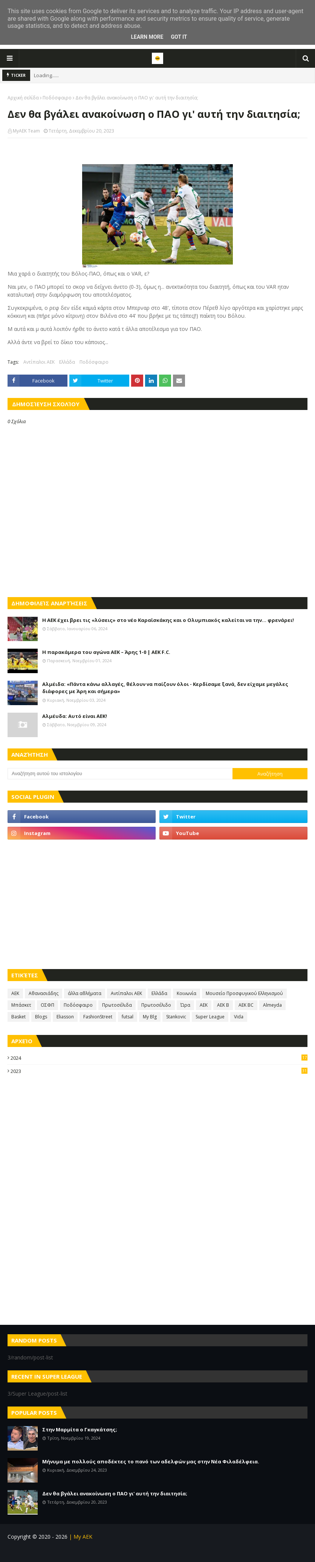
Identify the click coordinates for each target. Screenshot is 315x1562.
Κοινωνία (186, 993)
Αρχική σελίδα (23, 97)
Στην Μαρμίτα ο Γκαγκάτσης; (79, 1429)
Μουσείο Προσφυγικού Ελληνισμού (244, 993)
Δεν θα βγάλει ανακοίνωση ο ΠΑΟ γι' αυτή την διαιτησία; (114, 1493)
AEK (204, 1005)
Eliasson (65, 1016)
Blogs (41, 1016)
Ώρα (185, 1005)
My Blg (150, 1016)
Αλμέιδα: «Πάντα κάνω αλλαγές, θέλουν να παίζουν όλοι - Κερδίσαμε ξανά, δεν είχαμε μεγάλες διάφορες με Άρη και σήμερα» (165, 688)
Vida (238, 1016)
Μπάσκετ (21, 1005)
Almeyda (272, 1005)
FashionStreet (97, 1016)
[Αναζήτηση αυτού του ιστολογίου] (120, 773)
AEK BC (246, 1005)
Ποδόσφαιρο (57, 97)
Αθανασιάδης (43, 993)
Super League (210, 1016)
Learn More (147, 37)
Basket (18, 1016)
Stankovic (176, 1016)
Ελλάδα (67, 362)
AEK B (223, 1005)
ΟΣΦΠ (47, 1005)
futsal (127, 1016)
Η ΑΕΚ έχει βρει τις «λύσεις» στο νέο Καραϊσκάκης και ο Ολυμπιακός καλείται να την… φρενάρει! (168, 620)
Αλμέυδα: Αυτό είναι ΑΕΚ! (74, 716)
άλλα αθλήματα (84, 993)
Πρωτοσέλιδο (156, 1005)
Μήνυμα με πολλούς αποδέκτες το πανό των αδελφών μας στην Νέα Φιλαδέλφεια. (150, 1461)
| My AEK (79, 1536)
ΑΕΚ (15, 993)
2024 (159, 1058)
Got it (179, 37)
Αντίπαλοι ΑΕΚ (39, 362)
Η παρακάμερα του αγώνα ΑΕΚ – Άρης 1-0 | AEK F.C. (106, 652)
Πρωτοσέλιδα (117, 1005)
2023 (159, 1071)
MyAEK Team (26, 131)
